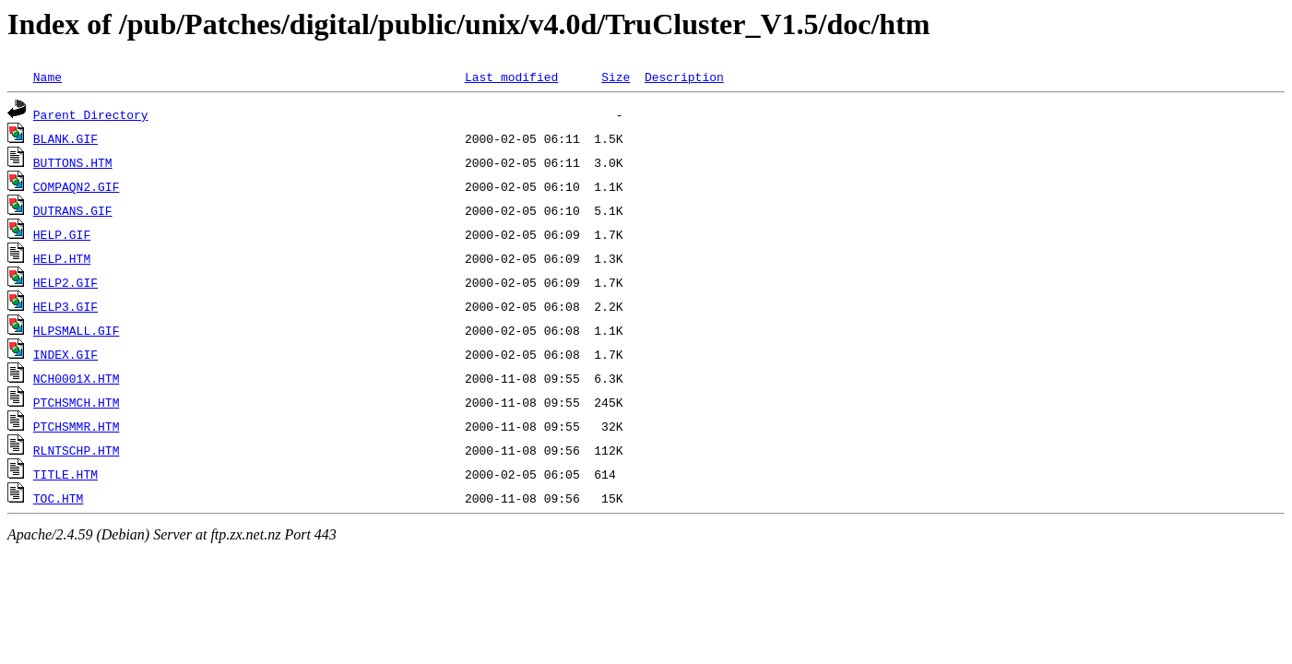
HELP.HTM (61, 258)
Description (684, 76)
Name (47, 76)
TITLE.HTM (65, 474)
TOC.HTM (58, 498)
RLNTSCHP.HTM (76, 450)
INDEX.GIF (65, 354)
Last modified (511, 76)
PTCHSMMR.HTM (76, 426)
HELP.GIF (61, 234)
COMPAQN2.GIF (76, 186)
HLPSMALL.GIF (76, 330)
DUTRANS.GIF (73, 210)
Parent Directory (90, 114)
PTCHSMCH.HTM (76, 402)
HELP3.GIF (65, 306)
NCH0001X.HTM (76, 378)
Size (615, 76)
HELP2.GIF (65, 282)
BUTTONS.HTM (73, 162)
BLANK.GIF (65, 138)
